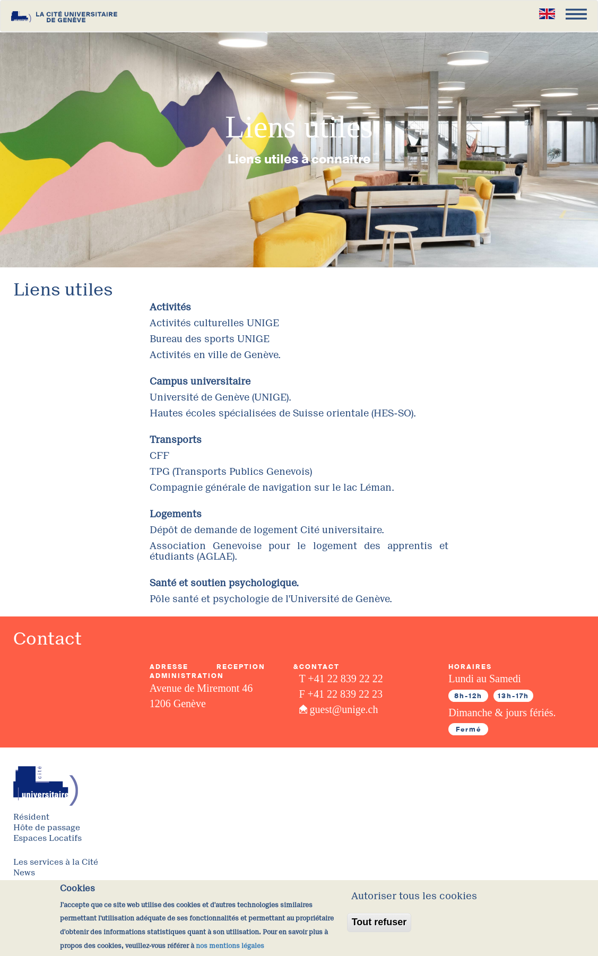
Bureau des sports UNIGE (210, 339)
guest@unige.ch (344, 709)
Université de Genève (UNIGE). (220, 397)
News (24, 873)
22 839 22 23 (355, 694)
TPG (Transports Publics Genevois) (231, 471)
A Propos (31, 884)
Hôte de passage (46, 828)
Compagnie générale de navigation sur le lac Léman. (272, 487)
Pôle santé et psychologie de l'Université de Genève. (271, 599)
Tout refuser (379, 929)
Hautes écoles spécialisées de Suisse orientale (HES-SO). (283, 413)
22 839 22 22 (355, 678)
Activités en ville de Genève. (215, 355)
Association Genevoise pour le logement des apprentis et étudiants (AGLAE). (299, 551)
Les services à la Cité (55, 862)
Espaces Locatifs (47, 838)
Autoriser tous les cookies (414, 903)
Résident (31, 817)
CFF (159, 456)
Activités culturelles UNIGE (214, 323)
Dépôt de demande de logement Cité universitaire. (267, 530)
